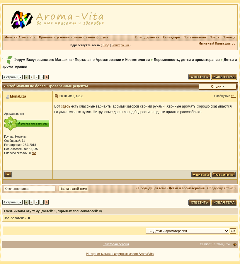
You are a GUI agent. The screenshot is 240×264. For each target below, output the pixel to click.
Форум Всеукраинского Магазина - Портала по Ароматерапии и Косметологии (82, 60)
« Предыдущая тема (151, 188)
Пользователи (194, 37)
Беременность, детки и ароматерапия (187, 60)
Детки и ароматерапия (187, 188)
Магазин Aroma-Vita (19, 37)
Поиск (214, 37)
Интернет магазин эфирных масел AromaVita (120, 254)
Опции (216, 86)
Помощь (229, 37)
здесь (65, 106)
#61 (233, 96)
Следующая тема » (221, 188)
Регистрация (120, 45)
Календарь (171, 37)
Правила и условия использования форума (73, 37)
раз (34, 153)
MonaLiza (18, 96)
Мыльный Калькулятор (217, 43)
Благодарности (147, 37)
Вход (106, 45)
